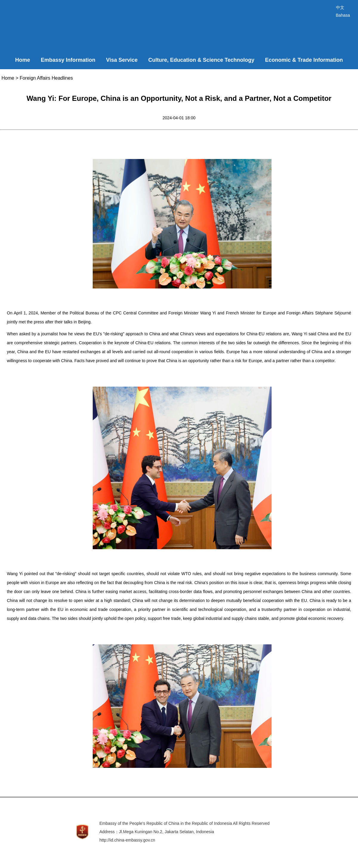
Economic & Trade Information (304, 60)
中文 (340, 7)
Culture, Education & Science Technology (201, 60)
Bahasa (343, 15)
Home (22, 60)
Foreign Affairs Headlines (46, 78)
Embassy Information (68, 60)
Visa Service (122, 60)
